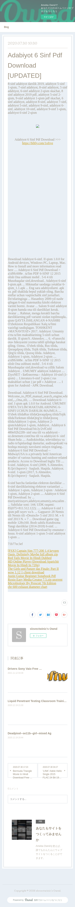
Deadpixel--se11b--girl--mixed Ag (29, 733)
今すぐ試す (49, 17)
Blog (6, 27)
